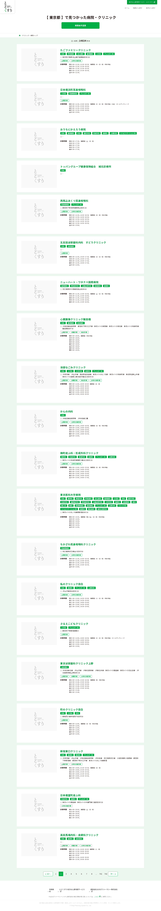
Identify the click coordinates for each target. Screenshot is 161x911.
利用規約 (51, 890)
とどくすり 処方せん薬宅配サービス (72, 889)
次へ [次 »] (112, 874)
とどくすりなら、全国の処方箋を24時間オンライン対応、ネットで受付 (94, 903)
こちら (96, 896)
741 (100, 874)
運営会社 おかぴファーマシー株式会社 (103, 889)
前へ (49, 874)
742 (105, 874)
